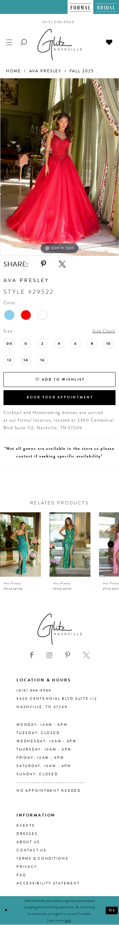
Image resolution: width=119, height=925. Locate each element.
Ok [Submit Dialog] (112, 910)
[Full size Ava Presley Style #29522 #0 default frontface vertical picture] (59, 167)
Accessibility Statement (48, 883)
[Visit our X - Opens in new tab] (86, 655)
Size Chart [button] (103, 331)
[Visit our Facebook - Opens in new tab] (32, 655)
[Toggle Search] (24, 41)
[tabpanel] (59, 167)
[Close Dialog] (6, 911)
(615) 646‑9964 (34, 690)
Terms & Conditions (43, 858)
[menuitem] (80, 7)
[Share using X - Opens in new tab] (62, 264)
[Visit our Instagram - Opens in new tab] (49, 655)
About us (28, 842)
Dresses (27, 833)
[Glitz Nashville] (59, 44)
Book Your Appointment (60, 397)
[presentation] (20, 544)
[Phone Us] (58, 22)
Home (13, 71)
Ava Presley (45, 71)
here (67, 920)
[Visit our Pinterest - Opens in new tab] (67, 655)
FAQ (21, 875)
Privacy (27, 866)
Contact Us (32, 850)
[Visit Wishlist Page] (109, 41)
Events (26, 825)
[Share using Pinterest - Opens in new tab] (43, 264)
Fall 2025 (81, 71)
